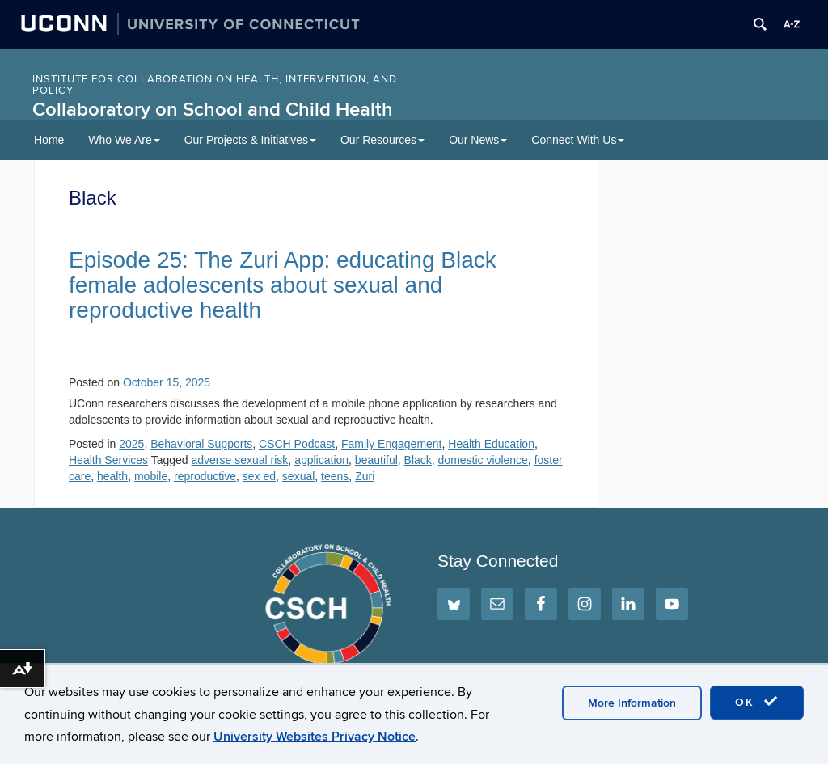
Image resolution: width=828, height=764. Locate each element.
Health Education (491, 443)
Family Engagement (391, 443)
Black (418, 460)
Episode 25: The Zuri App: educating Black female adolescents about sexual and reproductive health (282, 285)
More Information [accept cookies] (632, 703)
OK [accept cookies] (757, 701)
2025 (131, 443)
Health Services (108, 460)
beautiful (376, 460)
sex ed (259, 476)
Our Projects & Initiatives (250, 139)
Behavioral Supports (201, 443)
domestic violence (483, 460)
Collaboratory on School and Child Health (212, 109)
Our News (478, 139)
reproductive (205, 476)
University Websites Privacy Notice (314, 736)
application (321, 460)
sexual (298, 476)
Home (49, 139)
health (112, 476)
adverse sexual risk (240, 460)
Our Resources (382, 139)
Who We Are (123, 139)
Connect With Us (577, 139)
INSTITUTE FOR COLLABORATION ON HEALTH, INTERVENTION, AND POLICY (214, 85)
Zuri (364, 476)
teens (335, 476)
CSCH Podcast (297, 443)
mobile (150, 476)
